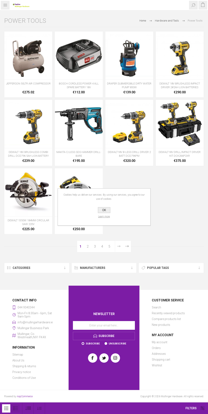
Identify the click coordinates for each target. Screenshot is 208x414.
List (15, 408)
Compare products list (166, 319)
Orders (156, 348)
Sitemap (17, 354)
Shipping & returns (24, 366)
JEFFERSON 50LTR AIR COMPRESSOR (28, 83)
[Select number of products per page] (28, 408)
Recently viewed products (168, 313)
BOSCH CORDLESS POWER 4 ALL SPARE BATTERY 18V (79, 85)
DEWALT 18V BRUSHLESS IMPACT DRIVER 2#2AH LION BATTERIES (179, 85)
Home (142, 20)
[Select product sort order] (39, 408)
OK (104, 210)
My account (159, 342)
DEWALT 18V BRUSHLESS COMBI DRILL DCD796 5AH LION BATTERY (28, 153)
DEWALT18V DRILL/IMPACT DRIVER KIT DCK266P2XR (180, 153)
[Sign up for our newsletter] (104, 325)
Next (118, 246)
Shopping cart (161, 359)
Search (156, 307)
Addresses (159, 353)
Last (126, 246)
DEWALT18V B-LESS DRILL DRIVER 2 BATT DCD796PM (129, 153)
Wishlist (157, 365)
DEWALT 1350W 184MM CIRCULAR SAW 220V (28, 222)
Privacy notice (21, 372)
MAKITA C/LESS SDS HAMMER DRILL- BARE (78, 153)
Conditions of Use (24, 377)
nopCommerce (25, 396)
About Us (18, 360)
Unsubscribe (117, 343)
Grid (6, 408)
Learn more (104, 216)
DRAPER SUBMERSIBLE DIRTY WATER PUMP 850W (129, 85)
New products (161, 324)
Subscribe (93, 343)
